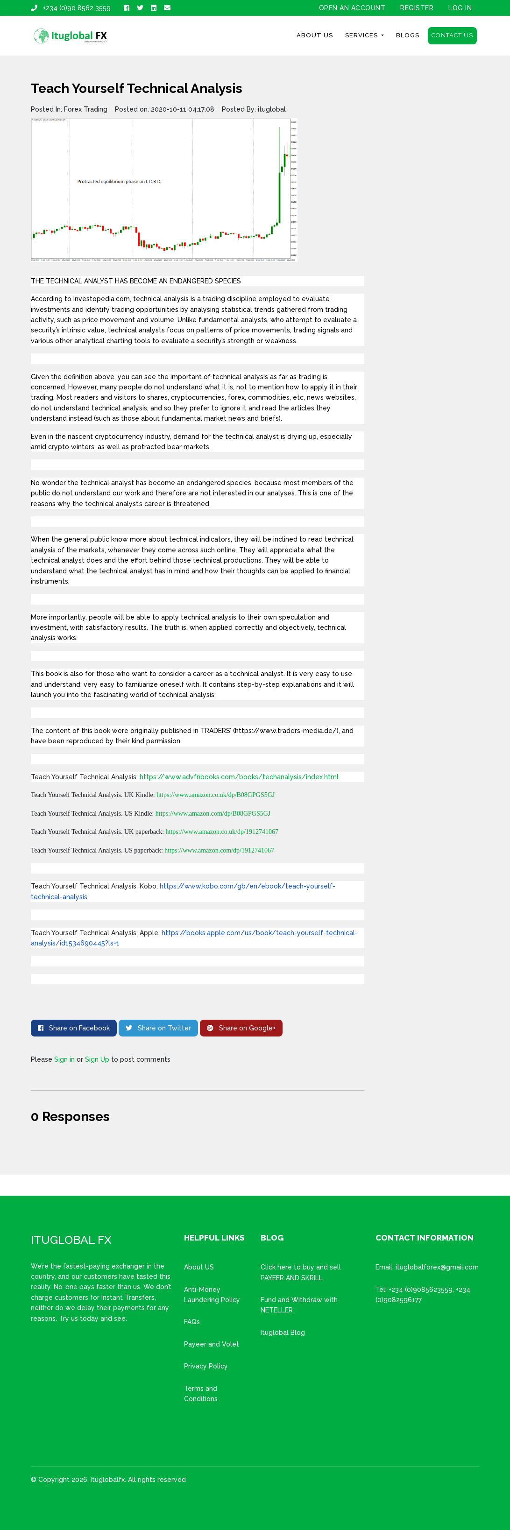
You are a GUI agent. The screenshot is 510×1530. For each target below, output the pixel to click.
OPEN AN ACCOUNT (352, 8)
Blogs (407, 35)
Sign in (64, 1059)
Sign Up (97, 1059)
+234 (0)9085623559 (421, 1289)
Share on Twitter (158, 1028)
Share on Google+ (241, 1028)
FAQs (192, 1322)
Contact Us (452, 35)
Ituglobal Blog (283, 1332)
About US (199, 1267)
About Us (315, 35)
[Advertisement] (427, 221)
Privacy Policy (206, 1366)
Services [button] (362, 35)
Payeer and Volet (211, 1344)
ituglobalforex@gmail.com (437, 1267)
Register (416, 8)
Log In (460, 8)
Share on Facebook (74, 1028)
